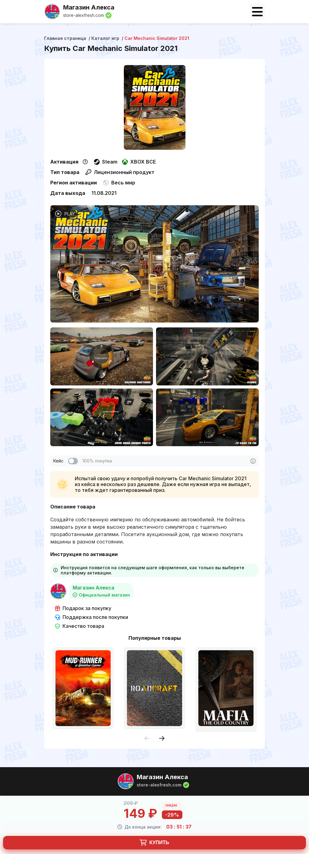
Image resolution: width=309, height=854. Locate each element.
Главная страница (65, 38)
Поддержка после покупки (91, 617)
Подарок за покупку (83, 608)
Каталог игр (105, 38)
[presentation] (147, 738)
